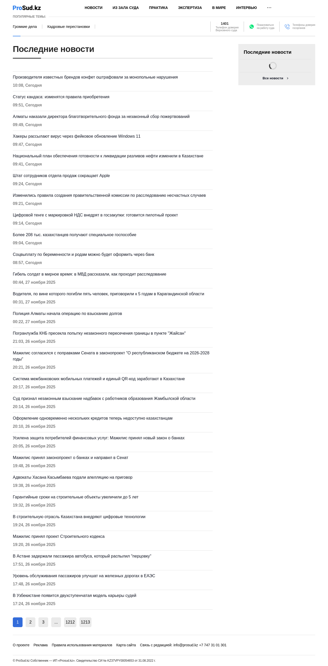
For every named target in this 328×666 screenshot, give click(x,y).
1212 (70, 622)
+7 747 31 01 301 (213, 645)
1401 (225, 23)
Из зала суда (126, 8)
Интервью (246, 8)
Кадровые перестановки (68, 27)
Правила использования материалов (82, 645)
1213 (85, 622)
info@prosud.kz (185, 645)
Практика (158, 8)
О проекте (21, 645)
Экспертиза (190, 8)
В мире (219, 8)
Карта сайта (126, 645)
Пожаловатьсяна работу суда (265, 26)
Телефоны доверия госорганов (303, 26)
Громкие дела (25, 27)
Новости (93, 8)
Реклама (41, 645)
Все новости (273, 78)
